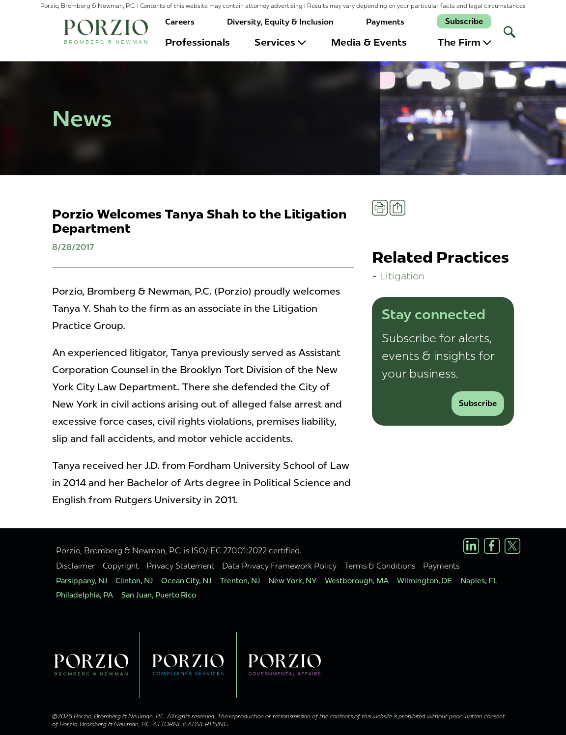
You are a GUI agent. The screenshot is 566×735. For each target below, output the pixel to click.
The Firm (464, 42)
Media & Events (369, 42)
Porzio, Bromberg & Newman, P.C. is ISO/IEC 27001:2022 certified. (178, 550)
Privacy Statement (180, 566)
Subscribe (464, 21)
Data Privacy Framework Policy (279, 566)
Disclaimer (75, 566)
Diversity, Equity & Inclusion (280, 22)
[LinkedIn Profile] (471, 546)
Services (280, 42)
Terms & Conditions (379, 566)
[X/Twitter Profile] (512, 546)
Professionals (197, 42)
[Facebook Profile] (492, 546)
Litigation (402, 276)
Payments (385, 22)
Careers (180, 22)
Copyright (121, 566)
